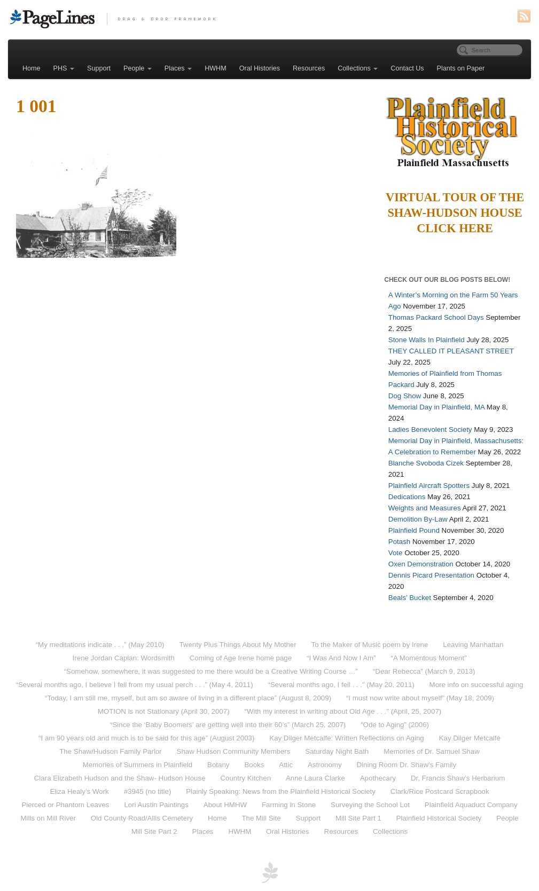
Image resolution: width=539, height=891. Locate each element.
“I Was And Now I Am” (341, 658)
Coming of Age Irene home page (241, 658)
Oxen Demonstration (421, 564)
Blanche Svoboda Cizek (426, 463)
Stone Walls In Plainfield (426, 340)
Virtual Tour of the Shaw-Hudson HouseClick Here (455, 213)
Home (31, 68)
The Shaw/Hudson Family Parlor (110, 751)
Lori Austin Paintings (156, 805)
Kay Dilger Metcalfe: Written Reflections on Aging (346, 738)
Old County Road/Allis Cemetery (142, 818)
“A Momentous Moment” (429, 658)
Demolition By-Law (418, 519)
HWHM (215, 68)
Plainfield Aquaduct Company (471, 805)
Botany (218, 765)
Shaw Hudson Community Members (234, 751)
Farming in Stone (289, 805)
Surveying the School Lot (370, 805)
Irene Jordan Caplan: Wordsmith (124, 658)
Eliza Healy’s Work (79, 791)
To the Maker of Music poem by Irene (369, 645)
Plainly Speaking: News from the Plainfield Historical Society (281, 791)
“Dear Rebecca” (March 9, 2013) (424, 671)
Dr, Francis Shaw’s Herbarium (458, 778)
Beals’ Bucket (409, 598)
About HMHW (225, 805)
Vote (395, 553)
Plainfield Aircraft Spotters (429, 486)
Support (99, 68)
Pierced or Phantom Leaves (65, 805)
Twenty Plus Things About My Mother (237, 645)
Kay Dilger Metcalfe (470, 738)
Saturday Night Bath (337, 751)
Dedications (406, 497)
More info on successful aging (476, 685)
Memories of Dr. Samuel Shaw (432, 751)
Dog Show (404, 396)
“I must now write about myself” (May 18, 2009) (420, 698)
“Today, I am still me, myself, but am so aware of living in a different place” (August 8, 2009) (188, 698)
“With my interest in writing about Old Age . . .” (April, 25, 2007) (342, 711)
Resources (309, 68)
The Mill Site (260, 818)
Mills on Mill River (47, 818)
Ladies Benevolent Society (430, 429)
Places (178, 68)
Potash (399, 542)
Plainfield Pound (414, 530)
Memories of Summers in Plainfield (137, 765)
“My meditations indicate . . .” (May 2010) (100, 645)
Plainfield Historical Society (439, 818)
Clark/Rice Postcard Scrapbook (439, 791)
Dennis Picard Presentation (431, 575)
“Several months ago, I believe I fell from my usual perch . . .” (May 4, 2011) (134, 685)
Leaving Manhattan (473, 645)
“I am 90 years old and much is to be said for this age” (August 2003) (146, 738)
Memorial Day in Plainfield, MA (436, 407)
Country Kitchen (245, 778)
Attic (286, 765)
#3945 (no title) (147, 791)
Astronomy (325, 765)
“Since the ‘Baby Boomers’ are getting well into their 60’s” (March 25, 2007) (228, 725)
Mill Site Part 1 (358, 818)
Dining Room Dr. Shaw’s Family (406, 765)
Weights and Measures (424, 508)
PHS (63, 68)
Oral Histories (259, 68)
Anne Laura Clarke (315, 778)
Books (254, 765)
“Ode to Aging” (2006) (395, 725)
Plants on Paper (461, 68)
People (137, 68)
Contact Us (407, 68)
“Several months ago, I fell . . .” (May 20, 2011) (341, 685)
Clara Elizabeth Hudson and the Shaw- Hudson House (120, 778)
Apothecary (378, 778)
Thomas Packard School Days (436, 317)
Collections (358, 68)
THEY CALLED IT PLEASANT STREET (451, 351)
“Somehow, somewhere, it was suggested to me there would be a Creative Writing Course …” (211, 671)
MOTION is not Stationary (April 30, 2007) (164, 711)
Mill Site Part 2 (154, 831)
